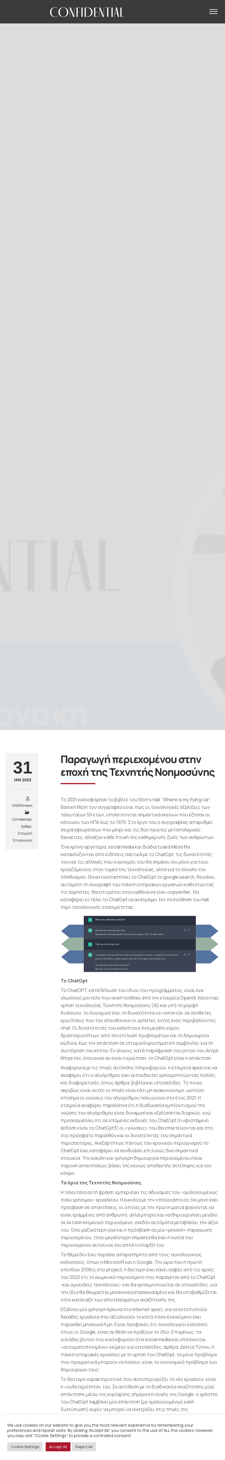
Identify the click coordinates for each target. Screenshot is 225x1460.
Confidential (21, 819)
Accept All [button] (58, 1446)
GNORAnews (22, 805)
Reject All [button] (83, 1446)
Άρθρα (26, 826)
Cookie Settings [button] (25, 1446)
